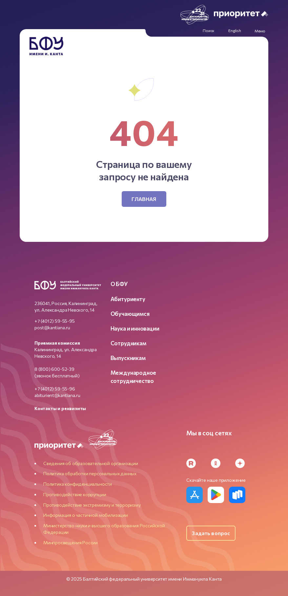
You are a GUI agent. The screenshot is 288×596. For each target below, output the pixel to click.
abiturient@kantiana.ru (57, 395)
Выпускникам (128, 357)
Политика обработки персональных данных (89, 473)
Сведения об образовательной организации (90, 463)
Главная (144, 199)
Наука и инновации (135, 328)
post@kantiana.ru (52, 327)
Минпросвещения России (70, 542)
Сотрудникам (128, 343)
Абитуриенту (128, 299)
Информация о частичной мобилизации (85, 515)
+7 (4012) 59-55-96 (54, 388)
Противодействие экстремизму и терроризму (92, 505)
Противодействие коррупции (74, 494)
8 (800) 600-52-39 (54, 369)
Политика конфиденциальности (77, 484)
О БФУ (119, 283)
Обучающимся (130, 313)
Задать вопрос (211, 533)
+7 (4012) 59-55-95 (54, 321)
